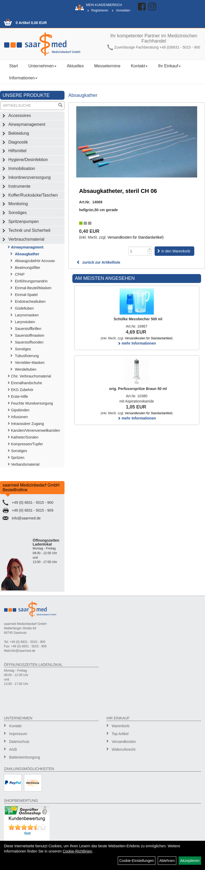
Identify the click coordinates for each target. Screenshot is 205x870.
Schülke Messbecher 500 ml (138, 319)
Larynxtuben (25, 322)
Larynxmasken (27, 315)
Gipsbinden (20, 410)
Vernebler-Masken (30, 362)
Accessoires (19, 115)
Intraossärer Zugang (27, 424)
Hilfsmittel (17, 151)
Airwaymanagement (26, 124)
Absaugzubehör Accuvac (35, 261)
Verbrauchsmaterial (26, 239)
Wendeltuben (25, 369)
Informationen (23, 78)
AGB (13, 749)
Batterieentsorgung (24, 757)
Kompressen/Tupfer (27, 444)
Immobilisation (21, 168)
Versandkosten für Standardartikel (135, 237)
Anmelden (123, 10)
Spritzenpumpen (23, 221)
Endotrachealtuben (30, 301)
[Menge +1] (150, 249)
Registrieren (99, 10)
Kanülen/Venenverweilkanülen (35, 430)
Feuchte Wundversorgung (32, 403)
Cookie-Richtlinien (77, 851)
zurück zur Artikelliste (98, 262)
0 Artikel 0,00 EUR (31, 23)
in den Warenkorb (175, 251)
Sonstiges (17, 212)
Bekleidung (18, 133)
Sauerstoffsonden (29, 342)
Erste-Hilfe (19, 396)
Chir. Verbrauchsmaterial (31, 376)
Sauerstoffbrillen (28, 329)
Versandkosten (124, 741)
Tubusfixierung (27, 356)
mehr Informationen (137, 343)
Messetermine (107, 66)
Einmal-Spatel (26, 295)
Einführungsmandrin (31, 281)
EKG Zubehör (22, 390)
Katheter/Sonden (24, 437)
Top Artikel (120, 734)
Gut (27, 833)
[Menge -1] (150, 253)
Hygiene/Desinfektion (28, 159)
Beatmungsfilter (27, 267)
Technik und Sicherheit (29, 230)
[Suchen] (60, 105)
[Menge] (138, 251)
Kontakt (139, 66)
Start (13, 66)
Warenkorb (121, 726)
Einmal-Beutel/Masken (33, 288)
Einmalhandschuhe (26, 383)
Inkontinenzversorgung (29, 177)
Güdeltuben (24, 308)
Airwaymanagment (27, 247)
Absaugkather (27, 254)
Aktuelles (75, 66)
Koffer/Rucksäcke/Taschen (33, 195)
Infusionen (19, 417)
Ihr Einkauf (169, 66)
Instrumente (19, 186)
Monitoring (18, 204)
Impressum (18, 734)
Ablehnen (167, 861)
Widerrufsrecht (124, 749)
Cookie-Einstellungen (136, 861)
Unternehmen (42, 66)
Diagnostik (18, 142)
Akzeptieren (190, 861)
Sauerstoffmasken (29, 335)
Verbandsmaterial (25, 464)
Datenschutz (19, 741)
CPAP (20, 274)
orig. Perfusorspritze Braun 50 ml (138, 389)
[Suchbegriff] (29, 105)
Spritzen (17, 457)
